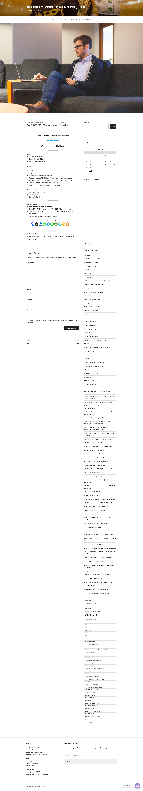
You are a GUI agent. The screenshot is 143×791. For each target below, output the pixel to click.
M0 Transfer (87, 351)
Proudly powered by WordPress (35, 786)
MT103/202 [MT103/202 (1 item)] (88, 682)
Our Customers (38, 20)
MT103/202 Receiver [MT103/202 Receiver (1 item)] (90, 692)
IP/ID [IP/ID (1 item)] (86, 622)
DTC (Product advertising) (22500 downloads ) (98, 418)
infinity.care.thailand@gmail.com (40, 754)
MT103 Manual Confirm (91, 355)
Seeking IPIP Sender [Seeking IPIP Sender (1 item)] (90, 698)
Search (86, 122)
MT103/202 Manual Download (93, 333)
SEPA (85, 314)
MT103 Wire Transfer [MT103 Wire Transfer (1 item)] (90, 674)
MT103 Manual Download (91, 366)
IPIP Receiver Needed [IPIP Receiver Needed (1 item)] (90, 633)
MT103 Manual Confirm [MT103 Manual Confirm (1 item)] (90, 652)
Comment (31, 262)
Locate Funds (88, 322)
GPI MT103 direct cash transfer (41, 236)
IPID (85, 296)
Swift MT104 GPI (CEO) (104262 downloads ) (97, 575)
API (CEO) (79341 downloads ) (93, 476)
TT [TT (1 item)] (85, 719)
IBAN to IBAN (88, 318)
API (85, 370)
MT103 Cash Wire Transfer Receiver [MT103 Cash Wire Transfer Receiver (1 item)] (93, 647)
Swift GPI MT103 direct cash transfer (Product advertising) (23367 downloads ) (51, 212)
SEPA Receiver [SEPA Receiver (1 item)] (88, 700)
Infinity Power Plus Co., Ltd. (53, 122)
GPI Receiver (58, 236)
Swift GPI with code (90, 307)
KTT (85, 255)
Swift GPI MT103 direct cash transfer (95, 281)
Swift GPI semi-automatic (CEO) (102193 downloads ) (100, 548)
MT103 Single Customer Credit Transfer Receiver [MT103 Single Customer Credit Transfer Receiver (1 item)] (96, 671)
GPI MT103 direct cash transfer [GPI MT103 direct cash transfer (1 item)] (92, 611)
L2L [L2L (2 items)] (86, 636)
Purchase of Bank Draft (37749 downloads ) (97, 461)
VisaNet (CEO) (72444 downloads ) (94, 465)
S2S (85, 274)
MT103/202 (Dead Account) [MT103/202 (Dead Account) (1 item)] (91, 684)
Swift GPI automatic (90, 300)
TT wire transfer (89, 262)
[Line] (52, 224)
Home (28, 20)
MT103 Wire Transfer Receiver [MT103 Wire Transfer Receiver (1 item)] (92, 676)
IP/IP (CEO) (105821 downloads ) (93, 586)
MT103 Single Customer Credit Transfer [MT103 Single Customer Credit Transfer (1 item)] (94, 668)
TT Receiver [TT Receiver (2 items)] (89, 722)
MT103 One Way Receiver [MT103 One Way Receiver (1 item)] (91, 666)
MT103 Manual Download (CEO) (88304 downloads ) (99, 499)
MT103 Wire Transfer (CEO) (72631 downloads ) (98, 469)
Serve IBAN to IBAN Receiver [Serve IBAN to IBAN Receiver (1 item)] (92, 706)
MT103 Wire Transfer (90, 373)
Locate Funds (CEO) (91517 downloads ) (95, 510)
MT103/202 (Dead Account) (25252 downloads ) (98, 447)
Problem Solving (51, 20)
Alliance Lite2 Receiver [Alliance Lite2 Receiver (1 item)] (90, 603)
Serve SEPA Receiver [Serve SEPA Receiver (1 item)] (90, 714)
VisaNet (86, 377)
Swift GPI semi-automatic (92, 285)
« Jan (90, 171)
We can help (87, 243)
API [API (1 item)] (86, 606)
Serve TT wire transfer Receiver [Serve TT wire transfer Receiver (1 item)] (92, 716)
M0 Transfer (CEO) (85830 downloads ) (95, 492)
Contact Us (63, 20)
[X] (36, 224)
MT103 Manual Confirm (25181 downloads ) (96, 443)
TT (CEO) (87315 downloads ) (92, 495)
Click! (37, 204)
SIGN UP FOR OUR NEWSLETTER (80, 20)
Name (29, 289)
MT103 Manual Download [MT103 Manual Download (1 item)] (91, 658)
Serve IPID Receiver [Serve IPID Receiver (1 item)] (89, 708)
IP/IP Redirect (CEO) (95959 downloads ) (96, 524)
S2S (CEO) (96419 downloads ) (93, 527)
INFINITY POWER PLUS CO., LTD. (56, 7)
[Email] (56, 224)
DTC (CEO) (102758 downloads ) (93, 561)
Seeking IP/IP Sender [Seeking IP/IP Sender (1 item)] (90, 695)
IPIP (85, 270)
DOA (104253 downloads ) (91, 571)
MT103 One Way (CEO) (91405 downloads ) (96, 507)
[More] (67, 224)
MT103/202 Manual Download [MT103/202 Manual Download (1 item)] (92, 690)
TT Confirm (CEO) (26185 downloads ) (95, 454)
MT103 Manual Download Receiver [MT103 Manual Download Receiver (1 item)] (93, 660)
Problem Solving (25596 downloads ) (95, 450)
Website (30, 310)
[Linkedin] (40, 224)
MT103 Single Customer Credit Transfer (96, 348)
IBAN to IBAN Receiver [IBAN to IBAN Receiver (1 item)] (90, 619)
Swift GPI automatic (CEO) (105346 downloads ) (98, 582)
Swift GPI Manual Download (92, 292)
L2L (85, 303)
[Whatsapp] (44, 224)
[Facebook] (32, 224)
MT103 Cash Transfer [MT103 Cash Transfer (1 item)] (90, 641)
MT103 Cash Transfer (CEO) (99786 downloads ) (98, 535)
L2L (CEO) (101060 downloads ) (93, 544)
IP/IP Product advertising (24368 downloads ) (97, 439)
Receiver (32, 233)
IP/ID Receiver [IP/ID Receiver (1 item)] (88, 625)
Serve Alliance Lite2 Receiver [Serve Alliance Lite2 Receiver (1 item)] (92, 703)
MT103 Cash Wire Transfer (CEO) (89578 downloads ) (99, 503)
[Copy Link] (63, 224)
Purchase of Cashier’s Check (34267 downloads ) (98, 458)
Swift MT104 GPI (89, 311)
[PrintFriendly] (60, 224)
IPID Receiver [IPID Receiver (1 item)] (88, 630)
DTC (85, 288)
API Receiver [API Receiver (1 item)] (88, 608)
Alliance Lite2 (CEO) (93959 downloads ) (96, 514)
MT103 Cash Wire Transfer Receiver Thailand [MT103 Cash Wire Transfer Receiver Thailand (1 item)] (96, 650)
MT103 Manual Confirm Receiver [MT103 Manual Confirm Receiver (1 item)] (92, 655)
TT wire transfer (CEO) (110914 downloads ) (96, 590)
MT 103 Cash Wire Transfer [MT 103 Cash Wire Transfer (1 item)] (91, 644)
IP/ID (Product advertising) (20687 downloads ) (98, 402)
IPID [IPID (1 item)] (86, 627)
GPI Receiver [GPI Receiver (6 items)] (92, 615)
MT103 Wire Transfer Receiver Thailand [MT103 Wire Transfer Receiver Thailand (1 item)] (94, 679)
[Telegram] (48, 224)
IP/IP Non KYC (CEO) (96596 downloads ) (96, 531)
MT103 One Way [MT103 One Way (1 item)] (89, 663)
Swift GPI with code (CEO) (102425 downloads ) (98, 558)
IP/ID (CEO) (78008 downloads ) (93, 472)
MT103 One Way (89, 325)
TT (85, 344)
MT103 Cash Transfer (90, 259)
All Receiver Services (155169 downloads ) (43, 216)
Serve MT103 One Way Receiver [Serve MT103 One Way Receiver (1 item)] (92, 711)
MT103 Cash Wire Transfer (92, 359)
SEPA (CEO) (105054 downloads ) (94, 578)
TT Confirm (87, 381)
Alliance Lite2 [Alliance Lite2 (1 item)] (88, 600)
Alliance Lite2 (88, 266)
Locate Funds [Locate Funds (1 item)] (88, 639)
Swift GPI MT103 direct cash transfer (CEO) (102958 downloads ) (51, 209)
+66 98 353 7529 (38, 752)
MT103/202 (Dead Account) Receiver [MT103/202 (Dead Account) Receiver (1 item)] (94, 687)
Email (29, 299)
